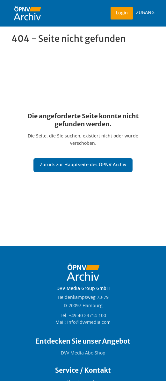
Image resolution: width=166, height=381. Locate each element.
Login (122, 13)
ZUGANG (145, 13)
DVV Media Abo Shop (83, 353)
